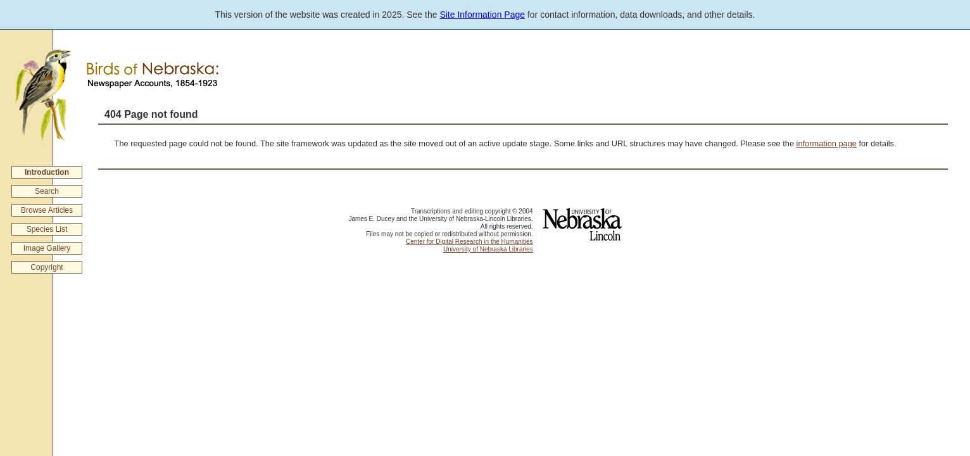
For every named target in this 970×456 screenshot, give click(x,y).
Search (47, 191)
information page (827, 143)
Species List (47, 229)
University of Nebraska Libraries (488, 249)
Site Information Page (482, 15)
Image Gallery (47, 248)
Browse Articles (47, 210)
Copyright (46, 267)
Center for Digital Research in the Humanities (469, 241)
